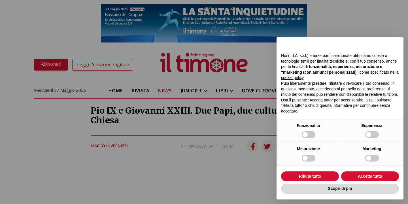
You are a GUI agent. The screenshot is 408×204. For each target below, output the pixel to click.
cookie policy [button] (292, 77)
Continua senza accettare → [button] (372, 44)
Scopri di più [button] (340, 188)
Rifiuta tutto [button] (310, 176)
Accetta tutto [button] (370, 176)
